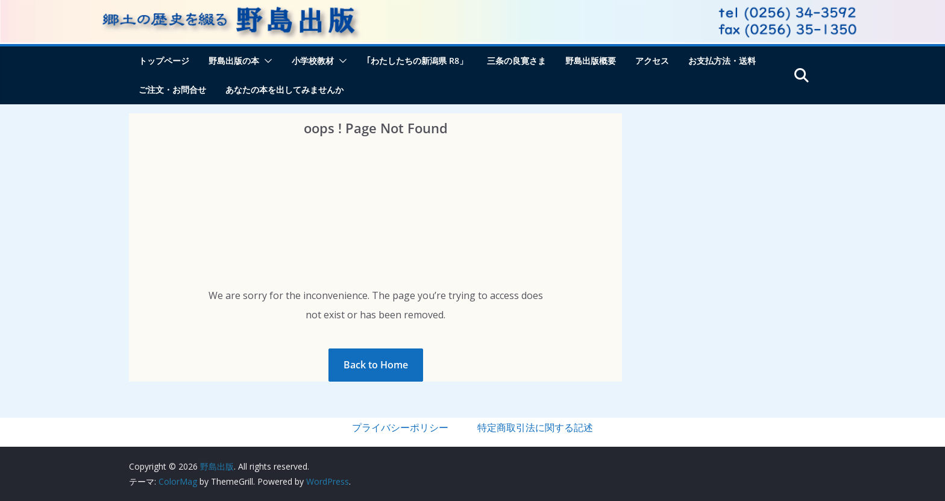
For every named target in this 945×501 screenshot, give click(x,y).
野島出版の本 (234, 60)
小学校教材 (313, 60)
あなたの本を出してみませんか (284, 89)
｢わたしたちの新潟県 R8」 (417, 60)
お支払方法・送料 (722, 60)
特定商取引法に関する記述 (535, 427)
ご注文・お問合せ (172, 89)
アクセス (652, 60)
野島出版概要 (590, 60)
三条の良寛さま (516, 60)
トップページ (164, 60)
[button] (265, 60)
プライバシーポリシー (400, 427)
